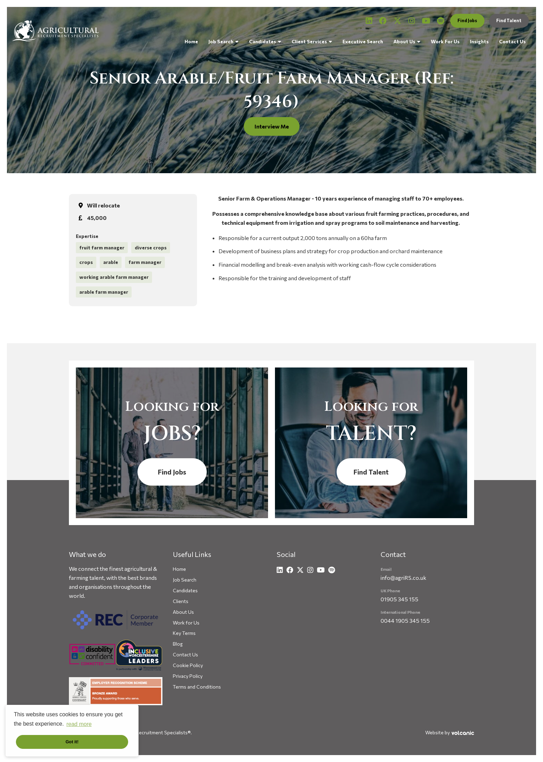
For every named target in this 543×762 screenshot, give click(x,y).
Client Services (309, 41)
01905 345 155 (399, 599)
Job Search (220, 41)
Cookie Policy (188, 665)
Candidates (262, 41)
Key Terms (184, 633)
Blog (178, 644)
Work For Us (445, 41)
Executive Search (362, 41)
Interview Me (272, 126)
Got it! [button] (72, 741)
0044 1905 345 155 (405, 620)
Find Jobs (467, 20)
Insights (479, 41)
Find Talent (509, 20)
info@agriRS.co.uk (403, 577)
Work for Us (186, 623)
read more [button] (79, 724)
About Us (404, 41)
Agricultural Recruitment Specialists (55, 31)
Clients (180, 601)
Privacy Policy (188, 676)
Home (191, 41)
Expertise (87, 236)
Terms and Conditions (197, 687)
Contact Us (512, 41)
